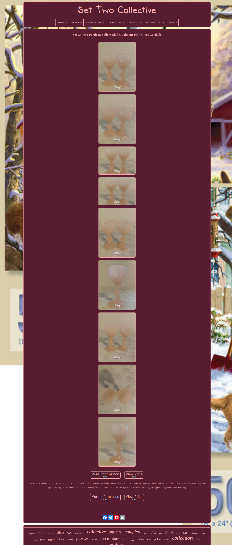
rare (104, 538)
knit (35, 540)
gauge (42, 539)
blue (149, 539)
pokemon (194, 533)
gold (40, 532)
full (153, 532)
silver (60, 532)
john (169, 532)
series (50, 533)
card (125, 539)
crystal (166, 540)
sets (141, 538)
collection (182, 538)
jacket (51, 539)
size (198, 539)
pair (160, 533)
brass (94, 539)
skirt (115, 539)
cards (203, 533)
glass (70, 539)
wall (69, 532)
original (31, 533)
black (60, 539)
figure (132, 540)
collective (96, 531)
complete (133, 531)
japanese (79, 533)
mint (178, 533)
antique (115, 532)
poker (157, 539)
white (146, 533)
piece (82, 538)
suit (185, 532)
